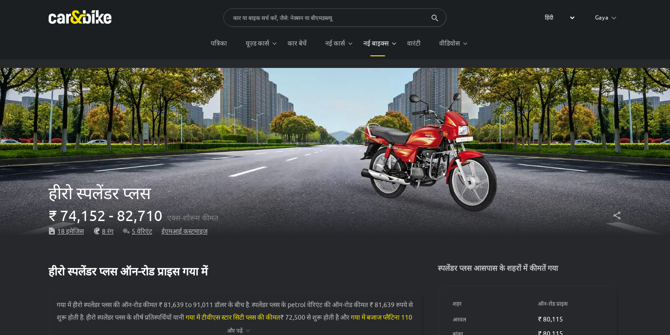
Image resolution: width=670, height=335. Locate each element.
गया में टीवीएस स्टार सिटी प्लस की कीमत (233, 317)
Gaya (605, 17)
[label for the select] (558, 18)
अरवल (459, 319)
